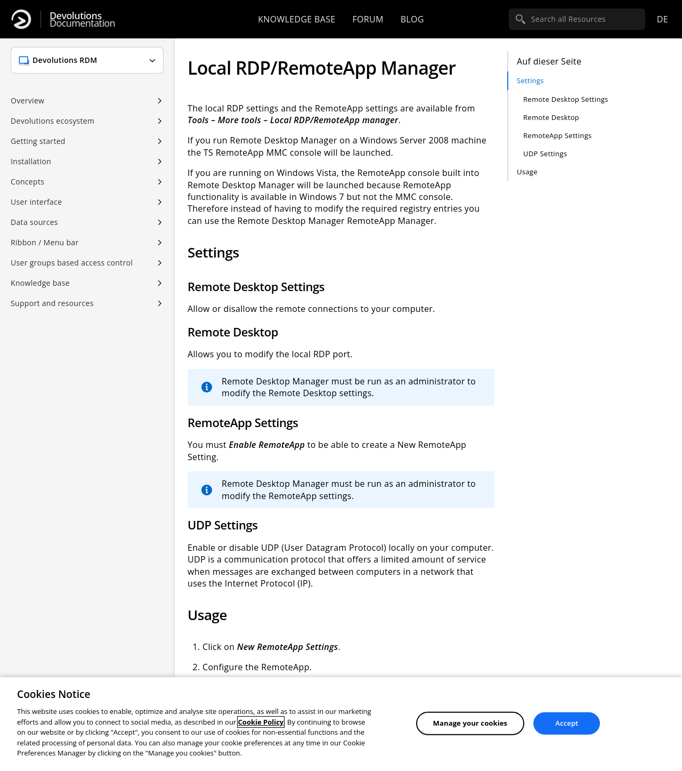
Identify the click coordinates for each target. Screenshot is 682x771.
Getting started (38, 141)
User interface (36, 202)
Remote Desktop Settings (565, 99)
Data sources (34, 222)
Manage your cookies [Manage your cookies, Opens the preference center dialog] (470, 723)
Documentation (82, 19)
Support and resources (52, 303)
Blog (412, 19)
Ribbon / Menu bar (45, 242)
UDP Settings (545, 153)
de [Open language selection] (662, 19)
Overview (27, 100)
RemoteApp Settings (557, 135)
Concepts (27, 181)
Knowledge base (296, 19)
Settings (530, 80)
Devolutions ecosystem (52, 121)
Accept (566, 723)
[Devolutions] (21, 19)
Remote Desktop (551, 117)
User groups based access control (72, 263)
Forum (367, 19)
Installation (31, 161)
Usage (527, 171)
